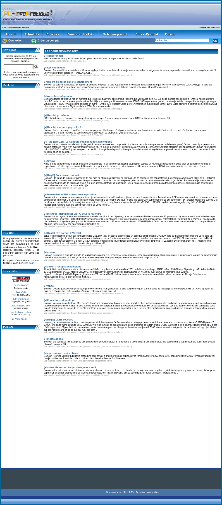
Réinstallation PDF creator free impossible (71, 194)
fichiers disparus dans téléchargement (69, 81)
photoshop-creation (21, 312)
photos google (55, 338)
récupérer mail (55, 55)
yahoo (50, 285)
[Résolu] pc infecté (57, 115)
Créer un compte (48, 40)
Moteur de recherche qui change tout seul (71, 367)
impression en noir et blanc (62, 353)
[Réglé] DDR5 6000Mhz (59, 319)
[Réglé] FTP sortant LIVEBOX (63, 233)
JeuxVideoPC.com (21, 305)
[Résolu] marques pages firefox (65, 127)
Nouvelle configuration (59, 96)
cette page (28, 263)
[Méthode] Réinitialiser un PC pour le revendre (73, 213)
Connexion (15, 40)
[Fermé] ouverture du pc (60, 300)
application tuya (55, 67)
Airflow (50, 161)
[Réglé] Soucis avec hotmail (62, 175)
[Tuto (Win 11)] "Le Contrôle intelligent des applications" (79, 141)
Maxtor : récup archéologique (63, 266)
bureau (50, 252)
